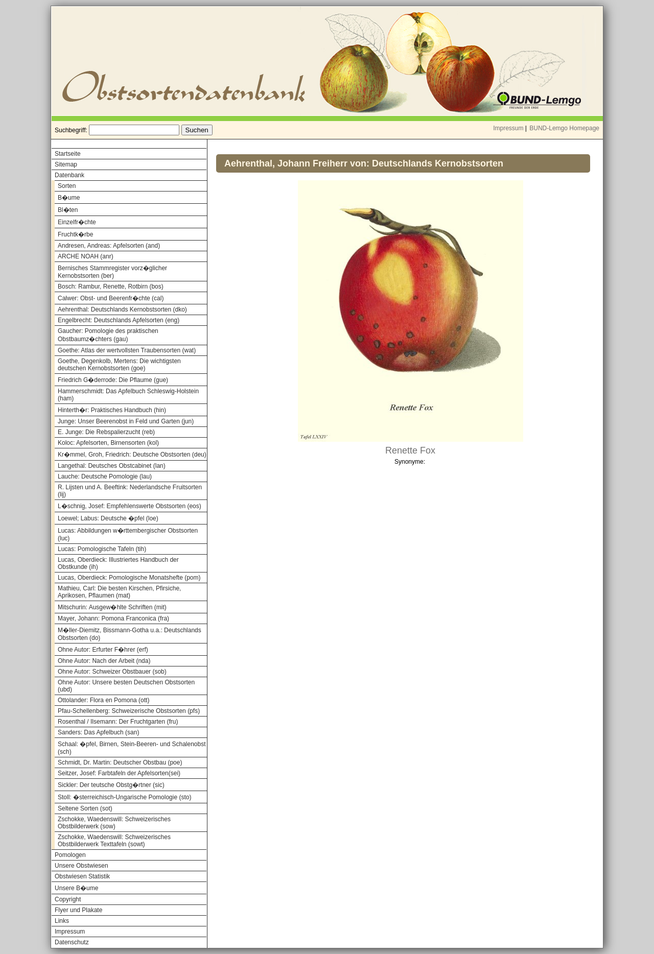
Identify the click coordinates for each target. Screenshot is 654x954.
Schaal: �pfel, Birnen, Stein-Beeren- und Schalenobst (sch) (132, 748)
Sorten (67, 185)
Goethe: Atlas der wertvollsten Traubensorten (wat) (127, 350)
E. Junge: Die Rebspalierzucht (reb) (106, 432)
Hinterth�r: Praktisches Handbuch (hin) (112, 410)
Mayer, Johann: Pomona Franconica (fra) (113, 618)
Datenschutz (72, 942)
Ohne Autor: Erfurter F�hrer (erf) (103, 649)
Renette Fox (410, 450)
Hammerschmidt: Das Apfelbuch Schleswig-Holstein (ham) (128, 395)
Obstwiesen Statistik (82, 876)
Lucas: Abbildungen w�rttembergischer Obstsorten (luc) (128, 534)
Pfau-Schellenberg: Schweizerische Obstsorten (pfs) (129, 710)
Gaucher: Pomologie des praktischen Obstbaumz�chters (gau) (108, 335)
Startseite (68, 153)
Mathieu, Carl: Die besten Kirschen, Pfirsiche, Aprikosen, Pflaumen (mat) (119, 592)
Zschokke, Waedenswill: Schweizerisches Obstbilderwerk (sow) (114, 823)
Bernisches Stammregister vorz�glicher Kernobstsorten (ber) (112, 272)
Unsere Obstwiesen (81, 865)
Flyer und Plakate (78, 910)
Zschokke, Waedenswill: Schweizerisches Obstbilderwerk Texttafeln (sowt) (114, 840)
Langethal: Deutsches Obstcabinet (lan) (112, 465)
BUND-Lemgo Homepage (564, 128)
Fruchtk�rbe (75, 234)
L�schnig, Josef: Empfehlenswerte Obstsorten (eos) (129, 506)
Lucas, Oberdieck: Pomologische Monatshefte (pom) (129, 577)
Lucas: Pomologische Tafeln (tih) (102, 549)
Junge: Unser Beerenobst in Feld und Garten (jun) (126, 421)
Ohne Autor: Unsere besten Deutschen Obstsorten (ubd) (126, 686)
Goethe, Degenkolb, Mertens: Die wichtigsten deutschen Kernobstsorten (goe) (119, 364)
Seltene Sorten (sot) (85, 808)
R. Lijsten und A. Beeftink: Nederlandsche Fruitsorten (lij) (130, 491)
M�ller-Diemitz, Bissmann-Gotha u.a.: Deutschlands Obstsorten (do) (129, 634)
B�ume (69, 197)
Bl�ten (68, 209)
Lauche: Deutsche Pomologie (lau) (105, 476)
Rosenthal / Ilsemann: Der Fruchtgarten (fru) (118, 721)
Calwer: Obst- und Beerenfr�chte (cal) (111, 298)
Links (62, 920)
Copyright (68, 899)
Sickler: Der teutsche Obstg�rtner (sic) (111, 785)
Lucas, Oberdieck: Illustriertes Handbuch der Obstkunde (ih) (118, 563)
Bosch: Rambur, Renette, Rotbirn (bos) (111, 286)
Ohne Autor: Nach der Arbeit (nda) (104, 660)
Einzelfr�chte (77, 222)
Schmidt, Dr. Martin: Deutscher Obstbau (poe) (120, 762)
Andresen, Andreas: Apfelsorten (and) (109, 245)
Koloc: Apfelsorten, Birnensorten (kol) (108, 442)
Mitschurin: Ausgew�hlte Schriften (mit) (112, 607)
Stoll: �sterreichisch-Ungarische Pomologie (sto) (124, 797)
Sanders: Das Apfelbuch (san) (98, 732)
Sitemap (66, 164)
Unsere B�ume (76, 888)
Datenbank (69, 175)
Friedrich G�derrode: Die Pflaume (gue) (113, 380)
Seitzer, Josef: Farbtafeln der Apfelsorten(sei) (119, 773)
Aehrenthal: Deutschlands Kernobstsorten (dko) (122, 309)
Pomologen (70, 854)
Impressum (508, 128)
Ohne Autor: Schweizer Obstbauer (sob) (112, 671)
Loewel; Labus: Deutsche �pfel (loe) (108, 518)
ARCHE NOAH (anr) (85, 256)
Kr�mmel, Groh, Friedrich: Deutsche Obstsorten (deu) (132, 454)
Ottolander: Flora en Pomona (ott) (103, 700)
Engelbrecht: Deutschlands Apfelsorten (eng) (118, 320)
